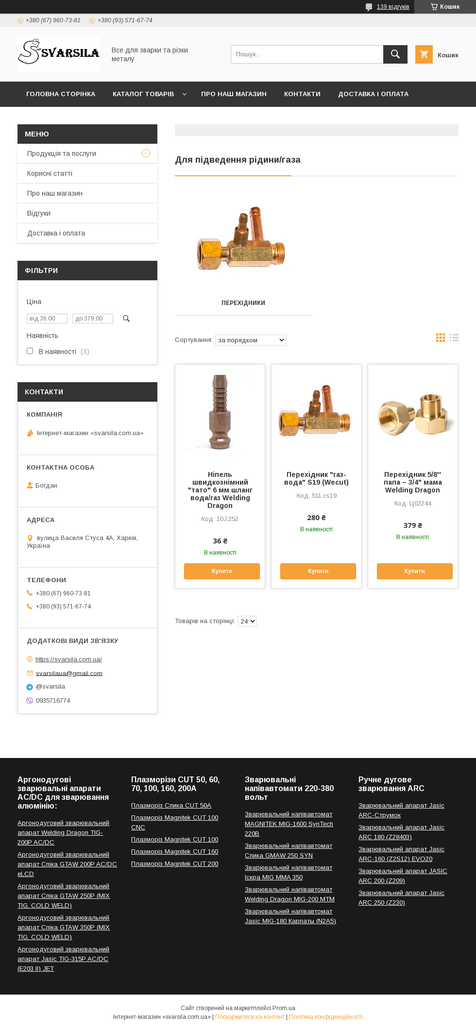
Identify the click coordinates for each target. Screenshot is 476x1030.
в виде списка (454, 340)
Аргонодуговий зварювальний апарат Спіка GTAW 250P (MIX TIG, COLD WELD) (63, 895)
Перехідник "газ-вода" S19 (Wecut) (316, 478)
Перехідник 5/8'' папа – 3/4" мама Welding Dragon (413, 482)
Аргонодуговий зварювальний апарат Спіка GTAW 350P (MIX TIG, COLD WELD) (63, 927)
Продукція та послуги (61, 153)
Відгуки (39, 213)
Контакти (302, 94)
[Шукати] (395, 54)
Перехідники (243, 303)
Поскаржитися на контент (250, 1016)
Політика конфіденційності (326, 1016)
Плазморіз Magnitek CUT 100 (174, 839)
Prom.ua (283, 1008)
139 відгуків (393, 6)
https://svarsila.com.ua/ (68, 659)
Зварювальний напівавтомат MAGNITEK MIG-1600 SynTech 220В (289, 823)
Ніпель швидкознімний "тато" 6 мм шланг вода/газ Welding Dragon (220, 490)
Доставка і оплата (373, 94)
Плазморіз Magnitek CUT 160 (174, 851)
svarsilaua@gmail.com (69, 672)
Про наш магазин (234, 94)
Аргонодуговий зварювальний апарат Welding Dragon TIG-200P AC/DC (63, 832)
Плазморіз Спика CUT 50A (171, 805)
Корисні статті (49, 173)
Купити (222, 571)
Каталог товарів (143, 94)
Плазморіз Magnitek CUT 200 (174, 863)
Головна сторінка (60, 94)
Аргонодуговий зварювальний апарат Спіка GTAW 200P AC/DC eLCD (67, 864)
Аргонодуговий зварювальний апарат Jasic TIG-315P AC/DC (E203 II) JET (63, 959)
